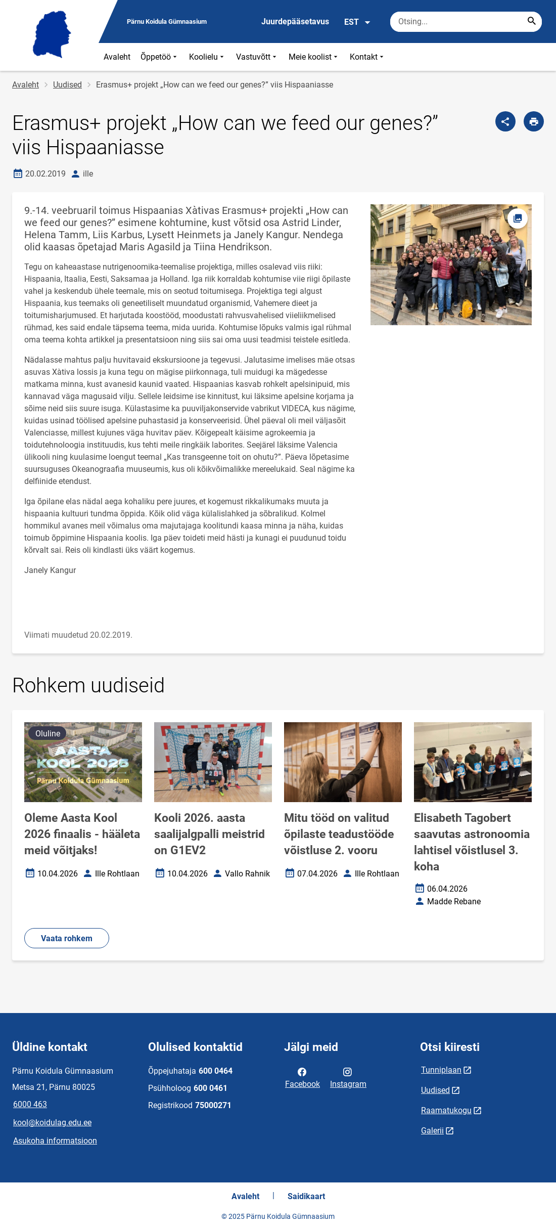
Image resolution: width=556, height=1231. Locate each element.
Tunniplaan (441, 1070)
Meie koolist (314, 57)
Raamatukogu (446, 1110)
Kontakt (368, 57)
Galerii (432, 1130)
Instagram (348, 1077)
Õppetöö (160, 57)
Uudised (67, 85)
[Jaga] (505, 121)
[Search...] (531, 21)
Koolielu (207, 57)
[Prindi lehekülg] (534, 121)
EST (357, 22)
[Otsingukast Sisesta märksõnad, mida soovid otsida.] (466, 22)
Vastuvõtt (257, 57)
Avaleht (117, 57)
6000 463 (30, 1104)
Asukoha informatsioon (55, 1141)
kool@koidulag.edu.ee (52, 1122)
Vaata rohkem (66, 938)
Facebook (302, 1077)
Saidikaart (306, 1196)
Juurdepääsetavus (295, 21)
